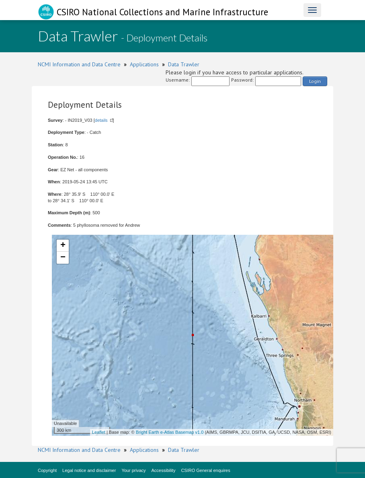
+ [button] (63, 246)
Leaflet (98, 432)
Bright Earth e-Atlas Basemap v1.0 (170, 432)
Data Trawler (183, 64)
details (101, 120)
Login (315, 81)
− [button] (63, 258)
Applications (144, 64)
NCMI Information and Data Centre (79, 64)
